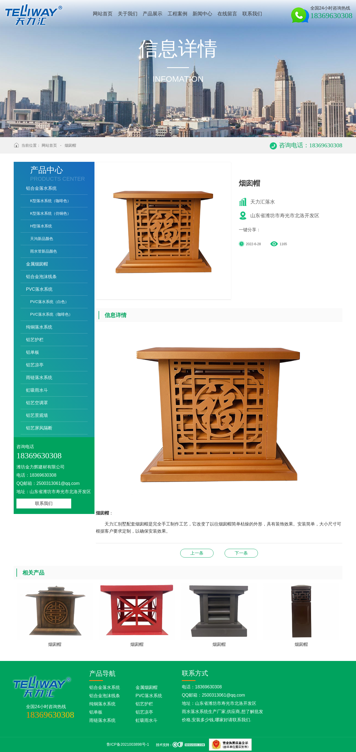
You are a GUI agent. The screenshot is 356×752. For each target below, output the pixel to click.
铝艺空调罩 (37, 402)
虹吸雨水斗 (37, 390)
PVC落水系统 (39, 289)
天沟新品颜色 (41, 238)
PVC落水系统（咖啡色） (51, 314)
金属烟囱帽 (37, 264)
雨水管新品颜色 (43, 251)
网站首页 (49, 145)
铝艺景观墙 (37, 415)
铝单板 (32, 352)
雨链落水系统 (39, 377)
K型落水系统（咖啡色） (50, 201)
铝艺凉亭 (35, 365)
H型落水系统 (41, 226)
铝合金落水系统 (41, 188)
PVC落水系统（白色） (49, 301)
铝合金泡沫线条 (41, 276)
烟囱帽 (70, 145)
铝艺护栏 (35, 339)
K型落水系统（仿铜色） (50, 213)
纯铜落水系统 (39, 327)
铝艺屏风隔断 (39, 428)
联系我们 (44, 503)
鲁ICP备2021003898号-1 (128, 744)
